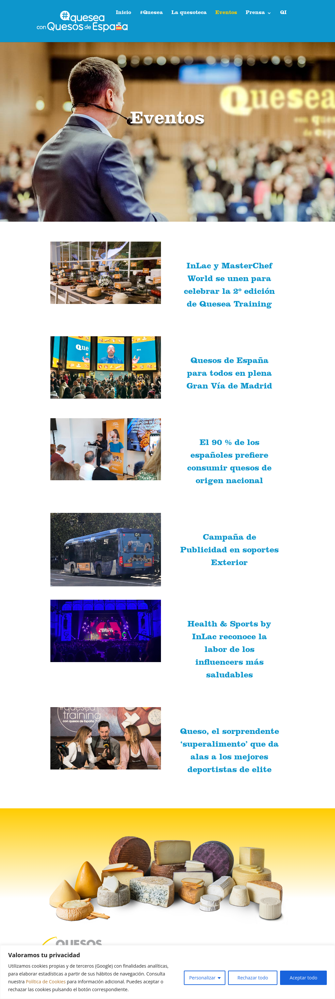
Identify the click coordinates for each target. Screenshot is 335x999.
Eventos (226, 13)
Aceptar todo (303, 978)
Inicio (123, 13)
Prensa (255, 13)
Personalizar (202, 978)
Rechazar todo (253, 978)
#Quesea (151, 13)
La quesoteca (189, 13)
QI (283, 13)
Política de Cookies (46, 981)
